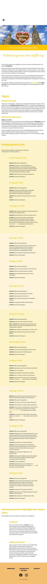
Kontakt (37, 568)
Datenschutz (24, 568)
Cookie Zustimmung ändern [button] (23, 579)
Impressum (11, 568)
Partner (24, 570)
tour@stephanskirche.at (15, 410)
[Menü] (4, 20)
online (16, 224)
